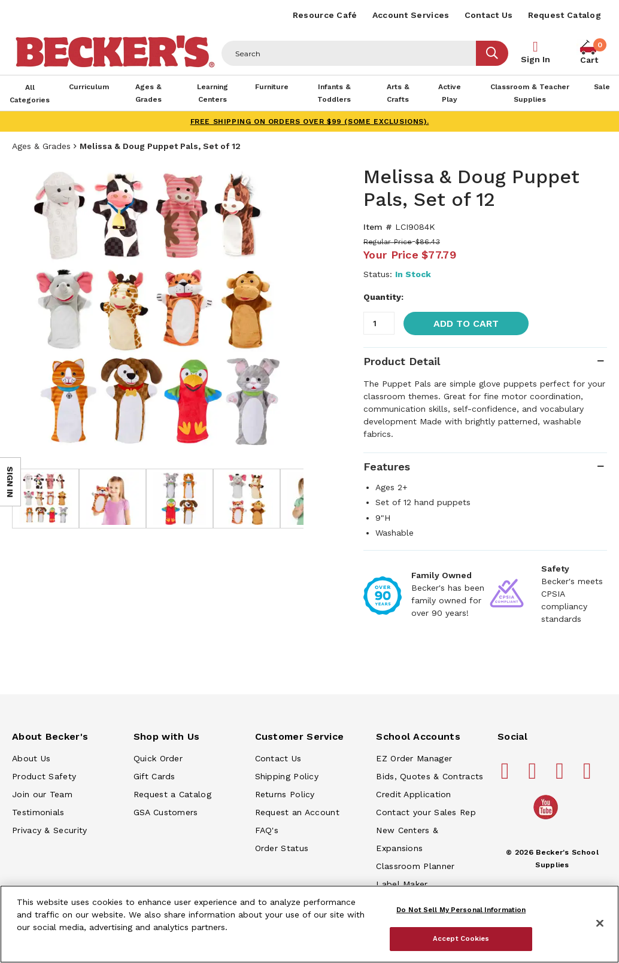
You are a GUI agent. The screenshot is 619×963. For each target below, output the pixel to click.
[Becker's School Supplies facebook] (507, 775)
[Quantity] (379, 323)
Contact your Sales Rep (426, 812)
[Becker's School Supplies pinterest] (534, 775)
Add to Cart (466, 323)
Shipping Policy (287, 776)
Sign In (535, 59)
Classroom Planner (415, 866)
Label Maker (401, 884)
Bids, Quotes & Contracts (429, 776)
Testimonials (38, 812)
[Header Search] (349, 53)
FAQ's (267, 830)
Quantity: (383, 297)
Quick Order (158, 758)
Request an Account (297, 812)
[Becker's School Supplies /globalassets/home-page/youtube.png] (548, 819)
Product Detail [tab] (401, 361)
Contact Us (489, 15)
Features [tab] (386, 466)
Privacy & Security (49, 830)
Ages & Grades (41, 146)
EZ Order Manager (414, 758)
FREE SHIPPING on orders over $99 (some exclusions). (309, 121)
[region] (309, 924)
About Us (31, 758)
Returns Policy (285, 794)
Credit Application (413, 794)
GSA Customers (165, 812)
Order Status (282, 848)
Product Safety (44, 776)
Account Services (411, 15)
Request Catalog (565, 15)
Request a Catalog (172, 794)
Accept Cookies (461, 938)
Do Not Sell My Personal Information (461, 910)
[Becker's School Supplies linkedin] (589, 775)
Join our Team (42, 794)
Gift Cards (154, 776)
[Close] (600, 923)
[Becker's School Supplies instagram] (562, 775)
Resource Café (325, 15)
